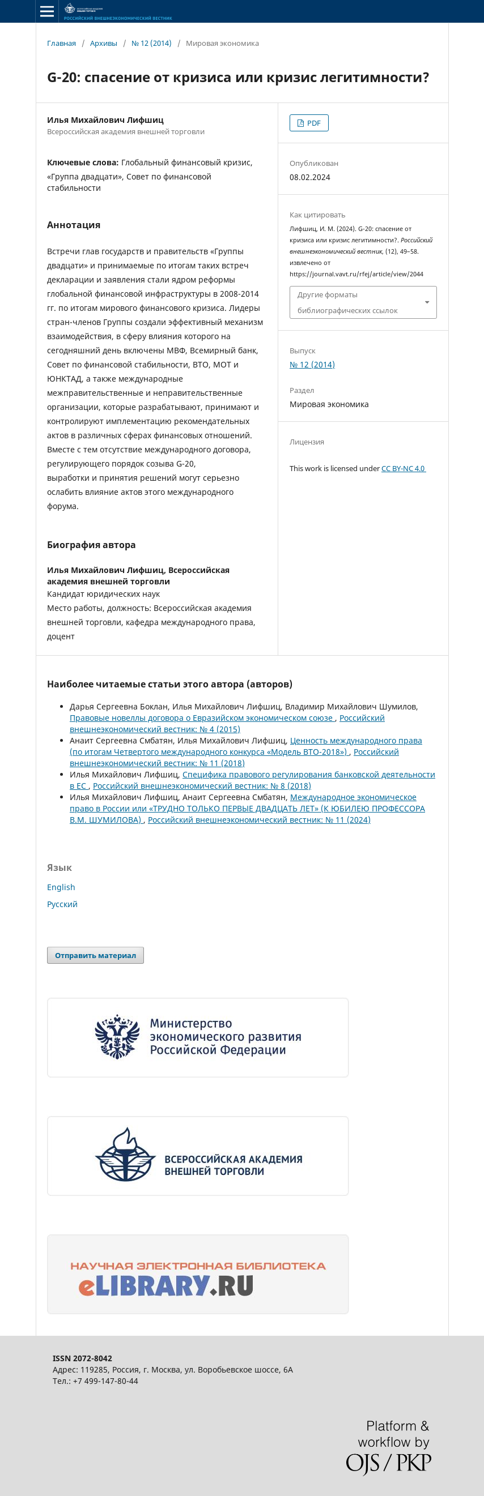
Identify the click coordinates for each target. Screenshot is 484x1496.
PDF (313, 123)
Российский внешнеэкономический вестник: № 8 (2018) (202, 785)
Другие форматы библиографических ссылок (348, 302)
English (61, 887)
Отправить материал (95, 955)
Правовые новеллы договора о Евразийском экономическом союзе (202, 717)
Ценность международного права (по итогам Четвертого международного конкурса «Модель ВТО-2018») (246, 746)
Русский (62, 904)
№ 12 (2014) (151, 43)
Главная (61, 43)
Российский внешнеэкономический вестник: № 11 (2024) (259, 819)
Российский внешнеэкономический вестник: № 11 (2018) (234, 757)
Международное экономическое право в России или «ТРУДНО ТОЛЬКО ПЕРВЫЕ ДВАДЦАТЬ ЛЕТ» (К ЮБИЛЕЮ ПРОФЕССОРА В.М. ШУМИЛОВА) (247, 808)
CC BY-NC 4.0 (403, 468)
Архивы (103, 43)
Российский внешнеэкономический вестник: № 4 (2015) (227, 723)
